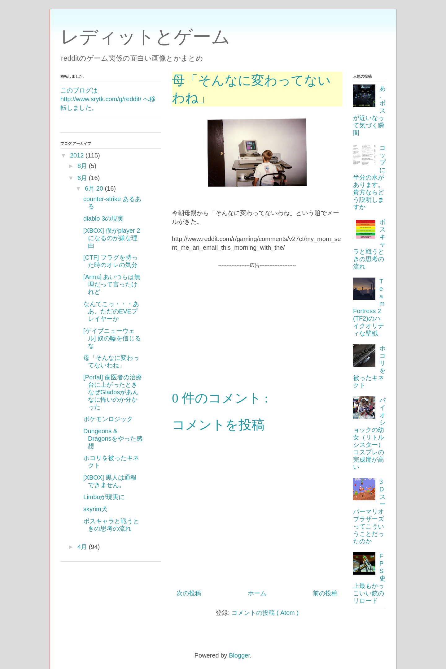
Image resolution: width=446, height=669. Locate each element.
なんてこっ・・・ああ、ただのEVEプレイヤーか (111, 311)
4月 (82, 546)
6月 (82, 178)
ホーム (257, 593)
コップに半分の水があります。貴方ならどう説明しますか (369, 177)
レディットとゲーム (145, 36)
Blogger (239, 655)
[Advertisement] (257, 312)
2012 (77, 155)
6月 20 (94, 188)
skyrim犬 (95, 509)
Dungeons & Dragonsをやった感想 (112, 438)
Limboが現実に (104, 497)
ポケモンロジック (108, 419)
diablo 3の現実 (103, 218)
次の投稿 (189, 593)
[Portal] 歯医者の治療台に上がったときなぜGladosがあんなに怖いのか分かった (112, 392)
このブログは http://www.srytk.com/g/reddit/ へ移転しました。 (107, 99)
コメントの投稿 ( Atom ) (265, 612)
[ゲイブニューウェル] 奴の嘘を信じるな (112, 338)
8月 (82, 165)
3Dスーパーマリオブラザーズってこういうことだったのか (369, 511)
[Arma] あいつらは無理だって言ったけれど (111, 284)
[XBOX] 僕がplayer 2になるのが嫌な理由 (111, 238)
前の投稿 (325, 593)
